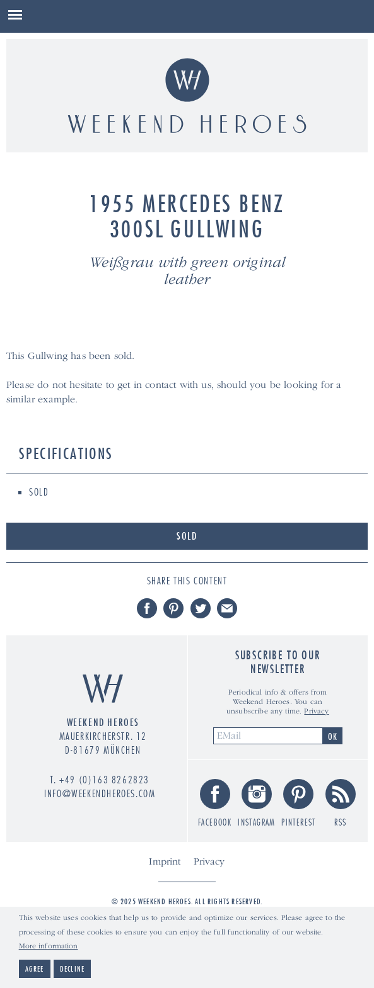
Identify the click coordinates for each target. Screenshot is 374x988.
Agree (34, 970)
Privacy (316, 711)
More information (48, 947)
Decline (72, 970)
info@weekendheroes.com (99, 793)
